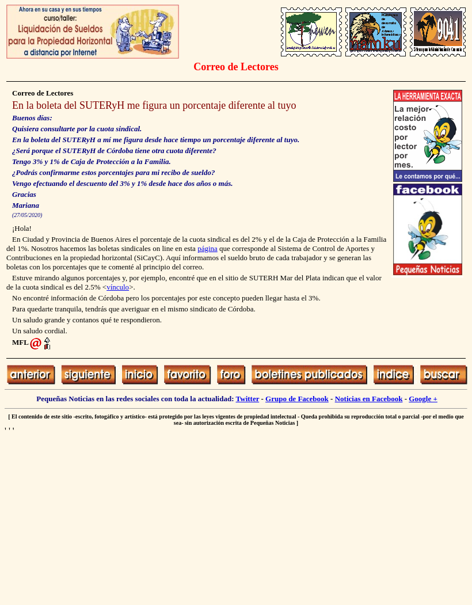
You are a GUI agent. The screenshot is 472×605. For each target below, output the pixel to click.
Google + (423, 398)
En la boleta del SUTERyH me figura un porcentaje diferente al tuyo (154, 105)
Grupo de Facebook (297, 398)
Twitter (248, 398)
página (207, 248)
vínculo (117, 287)
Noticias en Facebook (369, 398)
